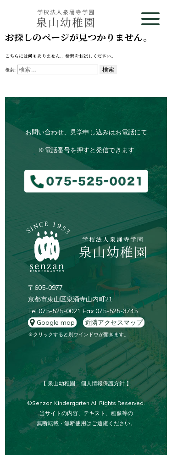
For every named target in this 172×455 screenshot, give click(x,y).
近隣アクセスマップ (114, 322)
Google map (52, 322)
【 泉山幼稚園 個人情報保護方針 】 (86, 383)
